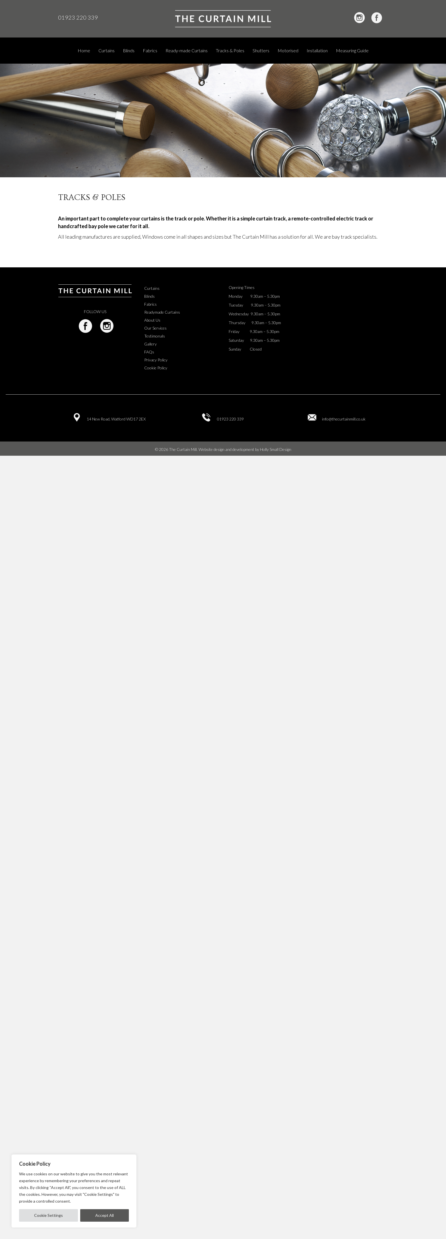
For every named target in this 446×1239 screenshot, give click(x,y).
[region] (74, 1191)
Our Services (155, 328)
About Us (152, 320)
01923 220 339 (78, 17)
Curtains (106, 50)
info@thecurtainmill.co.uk (344, 419)
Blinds (129, 50)
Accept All (104, 1215)
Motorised (288, 50)
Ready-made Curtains (187, 50)
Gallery (150, 343)
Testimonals (154, 336)
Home (84, 50)
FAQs (149, 351)
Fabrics (150, 50)
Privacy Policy (156, 359)
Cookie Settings (48, 1215)
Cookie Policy (155, 367)
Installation (317, 50)
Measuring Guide (352, 50)
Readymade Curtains (162, 312)
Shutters (261, 50)
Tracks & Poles (230, 50)
